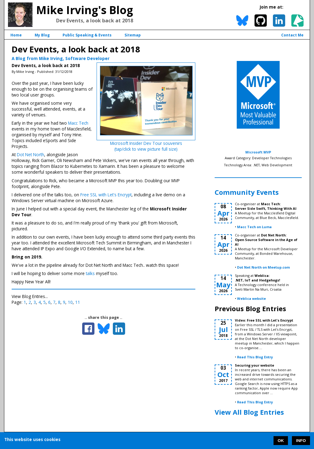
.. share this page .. (103, 317)
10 (70, 302)
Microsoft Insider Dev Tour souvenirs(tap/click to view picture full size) (146, 146)
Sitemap (132, 35)
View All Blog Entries (249, 412)
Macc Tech (78, 123)
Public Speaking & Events (87, 35)
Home (16, 35)
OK (281, 440)
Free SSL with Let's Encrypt (106, 195)
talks (90, 273)
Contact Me (292, 35)
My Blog (42, 35)
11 (77, 302)
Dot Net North (30, 154)
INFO (301, 440)
